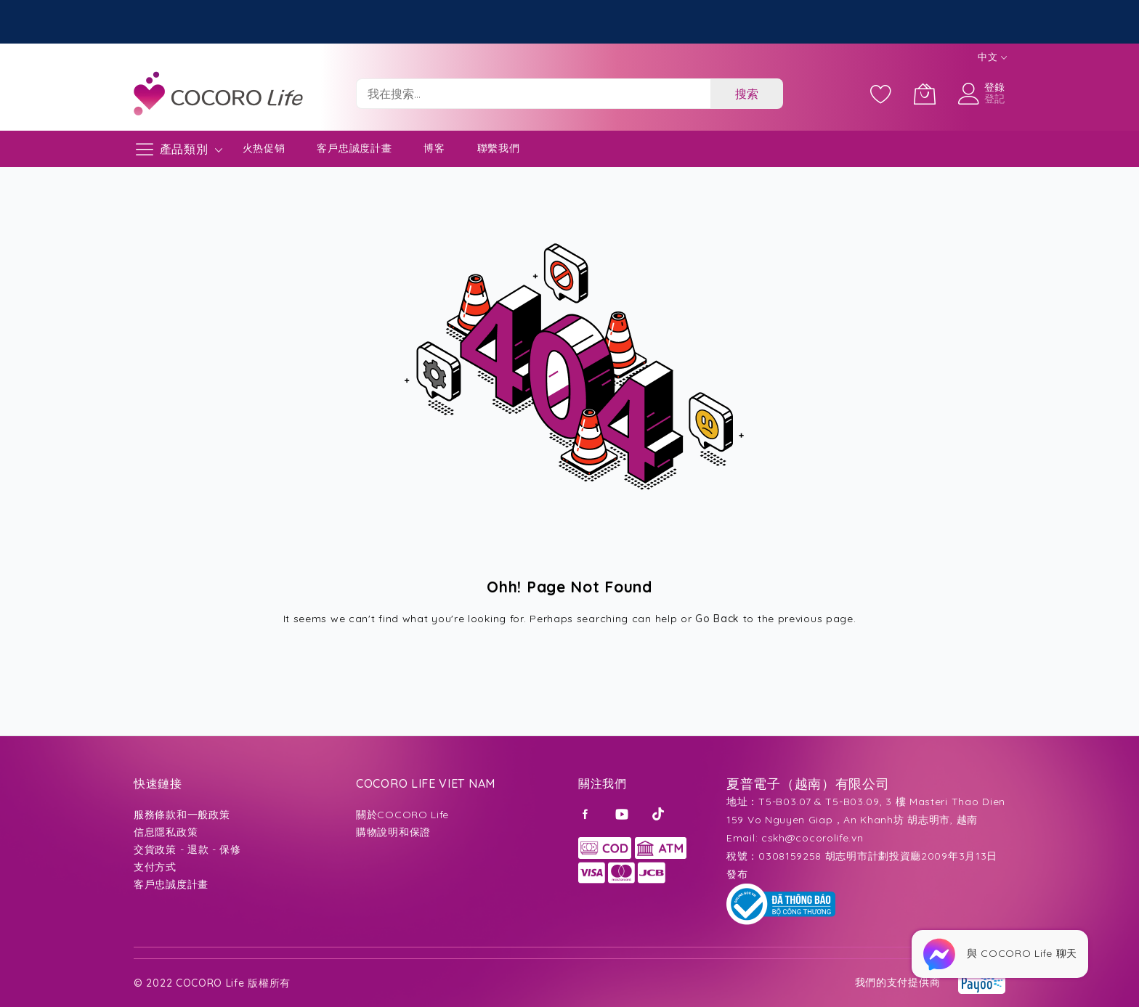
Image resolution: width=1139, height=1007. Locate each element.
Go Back (717, 618)
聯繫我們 (498, 148)
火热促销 (264, 148)
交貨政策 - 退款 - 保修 (187, 849)
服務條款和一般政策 (182, 814)
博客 (434, 148)
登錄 (994, 87)
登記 (994, 98)
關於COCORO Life (402, 814)
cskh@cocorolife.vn (812, 837)
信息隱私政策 (166, 832)
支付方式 (155, 866)
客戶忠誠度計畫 (354, 148)
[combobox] (533, 93)
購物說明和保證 (393, 832)
